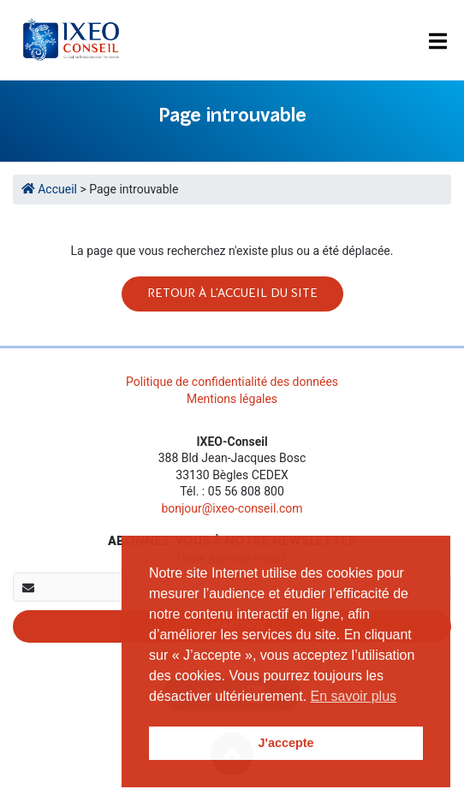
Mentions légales (232, 399)
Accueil (50, 189)
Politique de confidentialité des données (232, 382)
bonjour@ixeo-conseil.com (231, 508)
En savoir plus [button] (354, 696)
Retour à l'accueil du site (232, 294)
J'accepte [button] (285, 743)
